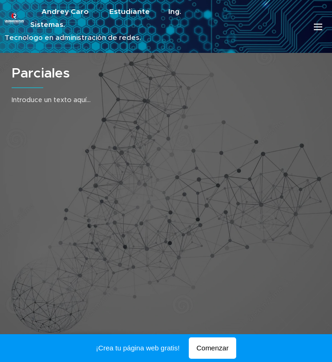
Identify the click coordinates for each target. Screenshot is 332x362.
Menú (318, 26)
